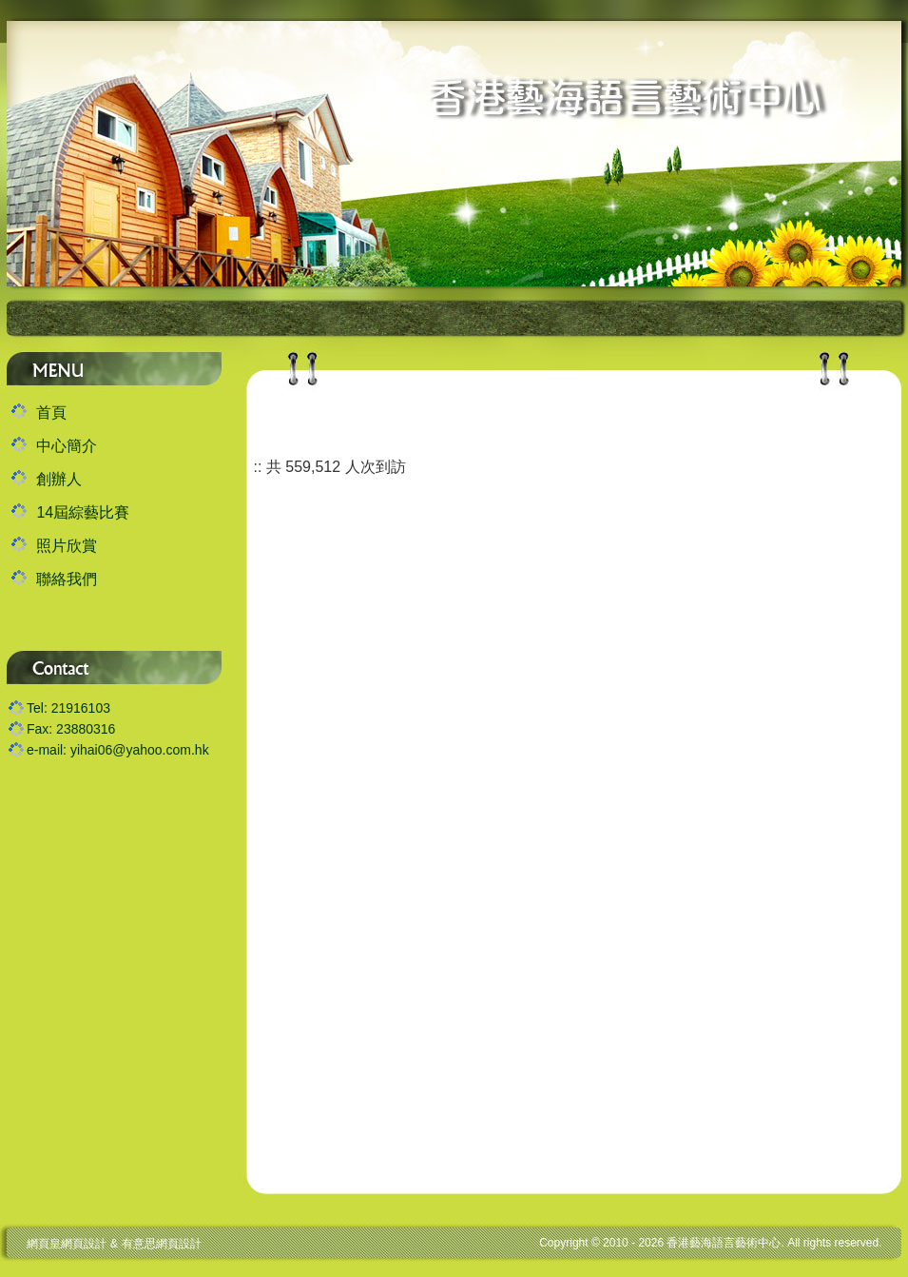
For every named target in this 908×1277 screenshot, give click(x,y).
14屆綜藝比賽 (82, 512)
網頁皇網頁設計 (66, 1243)
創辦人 (59, 479)
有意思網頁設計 (162, 1243)
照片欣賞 (66, 546)
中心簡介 (66, 446)
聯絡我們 (66, 579)
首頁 (51, 412)
